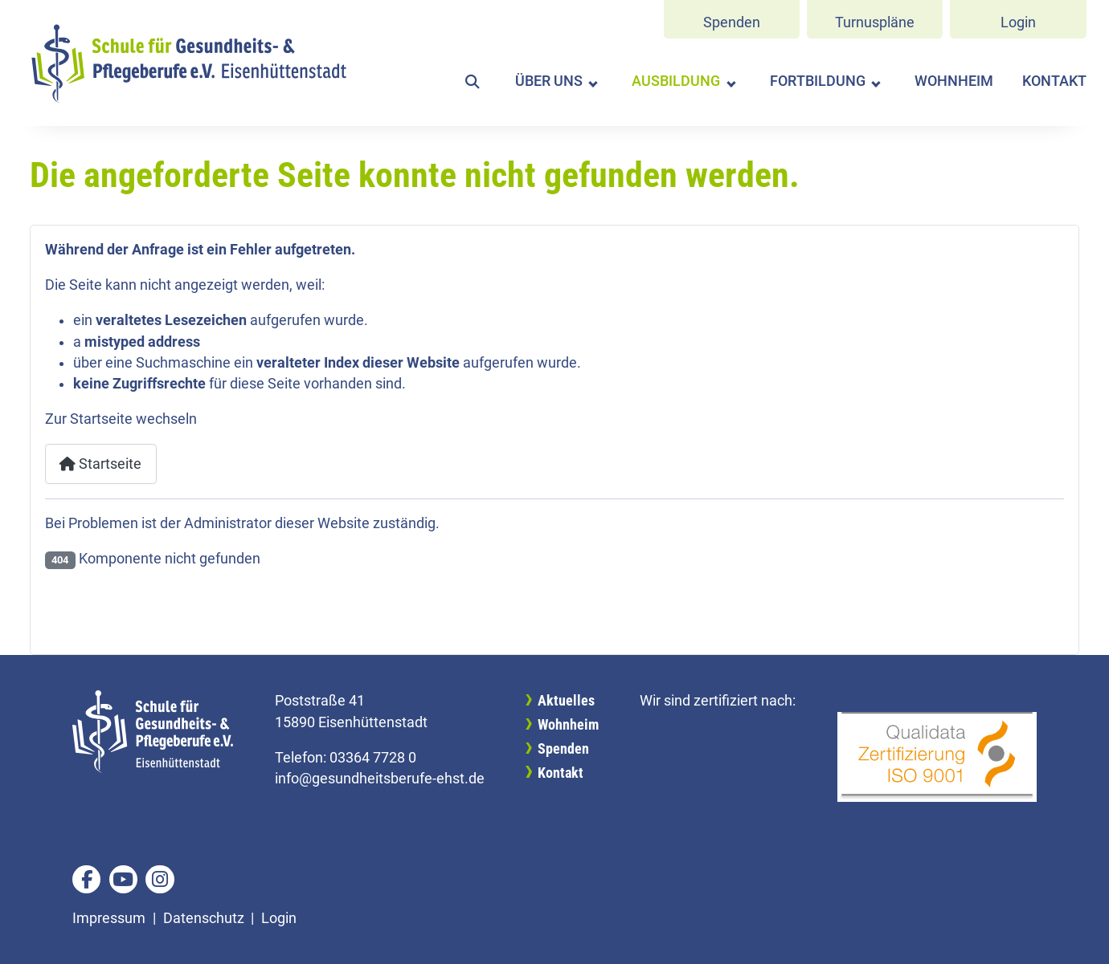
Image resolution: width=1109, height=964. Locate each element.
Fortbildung (818, 81)
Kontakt (1054, 81)
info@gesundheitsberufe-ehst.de (380, 779)
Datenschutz (203, 918)
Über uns (549, 81)
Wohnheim (954, 81)
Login (1018, 22)
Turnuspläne (875, 22)
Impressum (108, 918)
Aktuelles (566, 701)
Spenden (731, 22)
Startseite (100, 464)
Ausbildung (676, 81)
